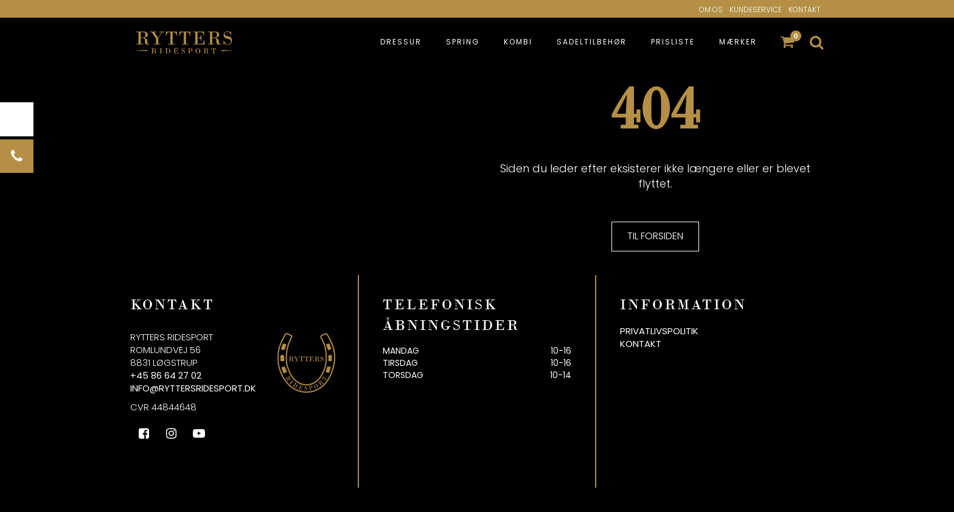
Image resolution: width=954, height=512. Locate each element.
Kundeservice (755, 9)
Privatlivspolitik (659, 330)
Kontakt (805, 9)
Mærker (738, 42)
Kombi (518, 42)
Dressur (401, 42)
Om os (711, 9)
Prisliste (673, 42)
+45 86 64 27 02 (165, 375)
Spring (462, 42)
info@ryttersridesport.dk (193, 388)
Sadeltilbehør (592, 42)
